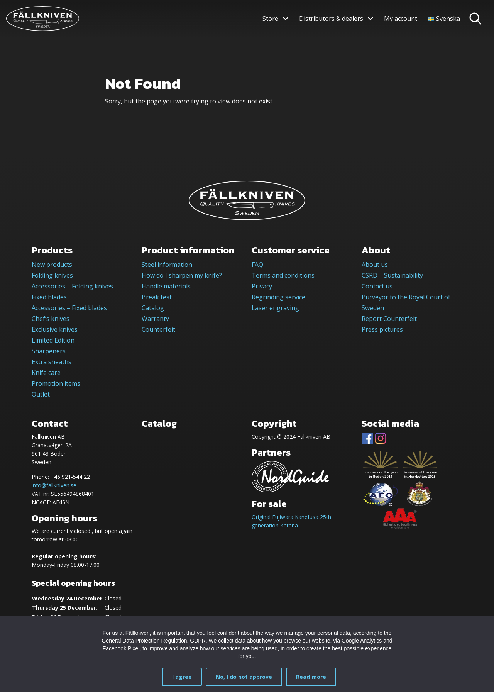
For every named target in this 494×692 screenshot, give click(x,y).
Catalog (153, 308)
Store (270, 18)
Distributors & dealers (331, 18)
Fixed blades (49, 297)
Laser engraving (275, 308)
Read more (311, 676)
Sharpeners (49, 351)
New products (52, 264)
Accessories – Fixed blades (69, 308)
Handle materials (166, 286)
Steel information (167, 264)
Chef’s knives (50, 318)
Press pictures (382, 329)
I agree (182, 676)
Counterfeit (158, 329)
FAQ (257, 264)
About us (375, 264)
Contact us (377, 286)
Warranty (155, 318)
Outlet (41, 394)
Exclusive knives (55, 329)
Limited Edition (53, 340)
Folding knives (52, 275)
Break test (157, 297)
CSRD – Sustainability (392, 275)
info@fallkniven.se (54, 485)
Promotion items (56, 383)
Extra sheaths (51, 362)
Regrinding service (278, 297)
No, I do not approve (244, 676)
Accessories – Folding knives (72, 286)
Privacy (262, 286)
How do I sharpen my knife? (182, 275)
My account (400, 18)
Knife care (46, 372)
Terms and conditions (283, 275)
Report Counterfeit (389, 318)
